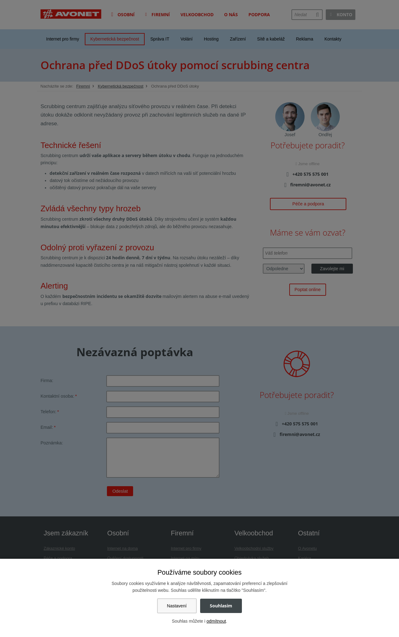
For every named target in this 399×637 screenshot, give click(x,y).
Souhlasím (221, 606)
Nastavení (177, 605)
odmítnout (216, 621)
